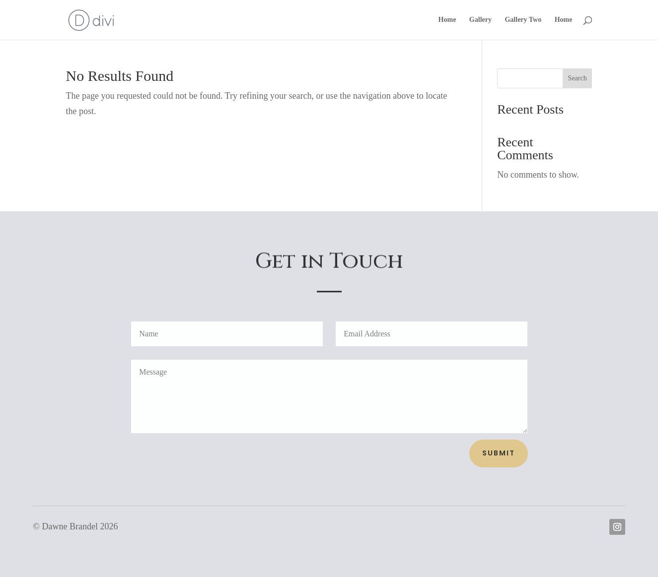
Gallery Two (523, 19)
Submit (498, 453)
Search (577, 78)
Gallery (480, 19)
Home (447, 19)
